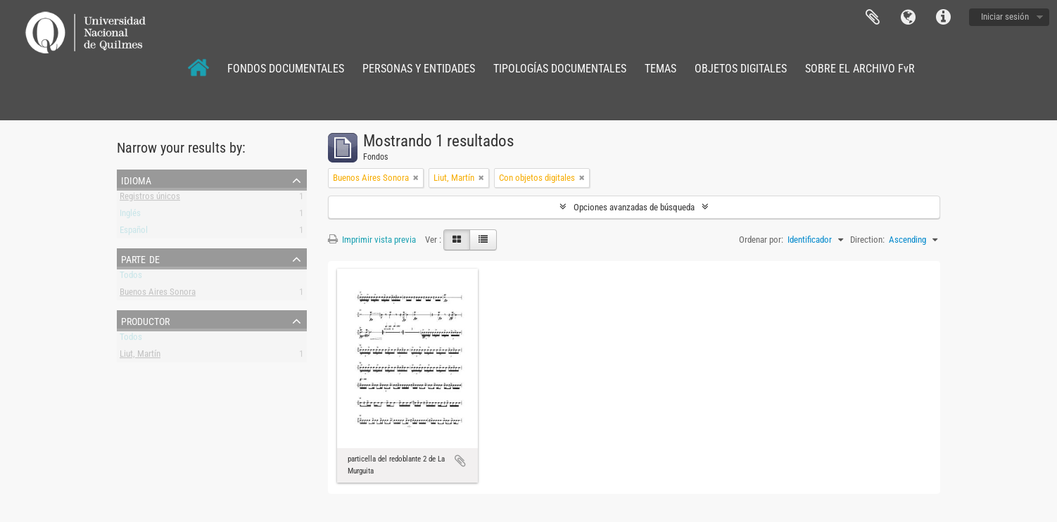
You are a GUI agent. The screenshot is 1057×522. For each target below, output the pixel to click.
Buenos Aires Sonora (158, 294)
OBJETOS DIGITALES (741, 68)
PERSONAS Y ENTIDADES (418, 68)
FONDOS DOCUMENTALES (285, 68)
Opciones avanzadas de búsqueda (634, 207)
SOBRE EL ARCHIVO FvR (860, 68)
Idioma (907, 17)
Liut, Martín (140, 356)
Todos (131, 277)
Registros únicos (150, 198)
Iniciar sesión (1005, 16)
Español (134, 232)
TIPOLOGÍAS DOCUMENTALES (559, 68)
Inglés (130, 215)
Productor (145, 320)
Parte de (140, 258)
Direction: (867, 239)
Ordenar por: (761, 239)
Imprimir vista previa (372, 239)
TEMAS (660, 68)
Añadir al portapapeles (460, 461)
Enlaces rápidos (943, 17)
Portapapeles (872, 17)
